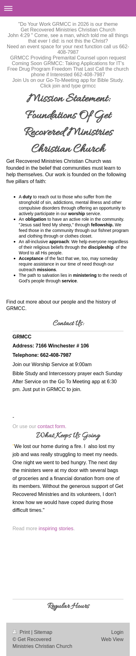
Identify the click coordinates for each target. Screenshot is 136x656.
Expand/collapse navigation (68, 8)
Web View (112, 639)
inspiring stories (56, 528)
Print (22, 632)
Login (117, 632)
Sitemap (43, 632)
